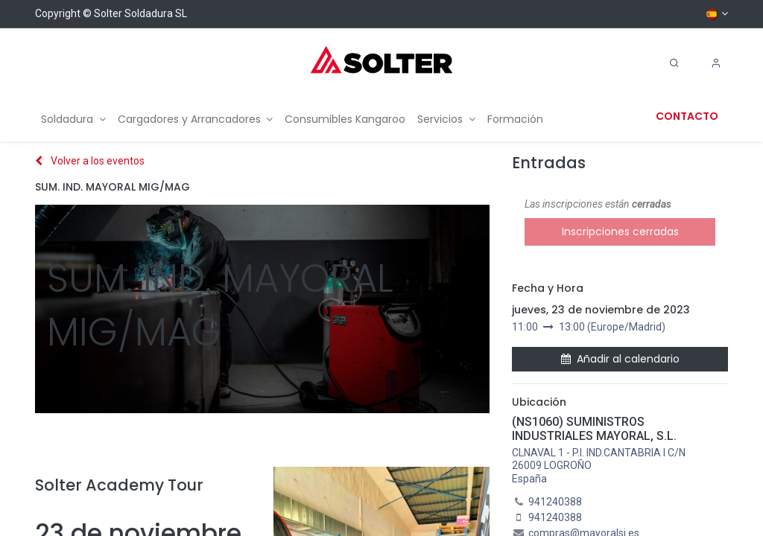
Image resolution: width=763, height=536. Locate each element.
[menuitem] (73, 119)
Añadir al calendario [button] (620, 358)
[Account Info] (716, 63)
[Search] (674, 63)
